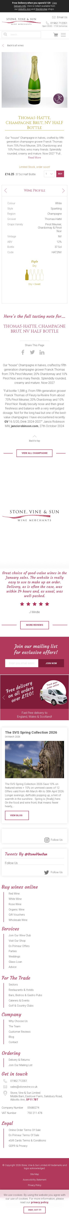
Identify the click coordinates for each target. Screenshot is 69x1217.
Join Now (51, 673)
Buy (60, 174)
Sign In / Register (48, 34)
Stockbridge (41, 9)
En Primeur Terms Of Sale (24, 1145)
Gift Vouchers (17, 924)
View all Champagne (34, 463)
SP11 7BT (32, 1109)
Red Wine (14, 903)
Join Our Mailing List (20, 1075)
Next (63, 189)
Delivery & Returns (19, 1069)
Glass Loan (15, 971)
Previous (5, 192)
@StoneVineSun (36, 864)
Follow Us (57, 849)
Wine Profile (34, 190)
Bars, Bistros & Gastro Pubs (25, 1005)
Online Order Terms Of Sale (24, 1140)
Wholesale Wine (18, 930)
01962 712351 (54, 24)
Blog (11, 1046)
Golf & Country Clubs (21, 1015)
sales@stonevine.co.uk (23, 1096)
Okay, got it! (34, 1210)
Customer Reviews (20, 1041)
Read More (34, 157)
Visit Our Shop (17, 950)
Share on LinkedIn (42, 362)
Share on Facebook (23, 362)
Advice (12, 977)
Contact (13, 1052)
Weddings (14, 966)
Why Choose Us (18, 1031)
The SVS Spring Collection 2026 (31, 742)
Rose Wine (15, 914)
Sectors (13, 994)
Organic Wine (16, 919)
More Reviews (34, 634)
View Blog (16, 825)
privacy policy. (40, 1202)
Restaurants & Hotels (21, 999)
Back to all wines (15, 45)
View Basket (55, 34)
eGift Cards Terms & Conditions (27, 1150)
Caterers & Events (19, 1010)
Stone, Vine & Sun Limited (21, 21)
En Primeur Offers (19, 956)
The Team (14, 1036)
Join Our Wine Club (20, 945)
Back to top (34, 450)
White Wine (15, 908)
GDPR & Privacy (18, 1155)
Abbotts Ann (24, 9)
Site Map (34, 1184)
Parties (13, 961)
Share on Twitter (32, 362)
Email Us (62, 17)
